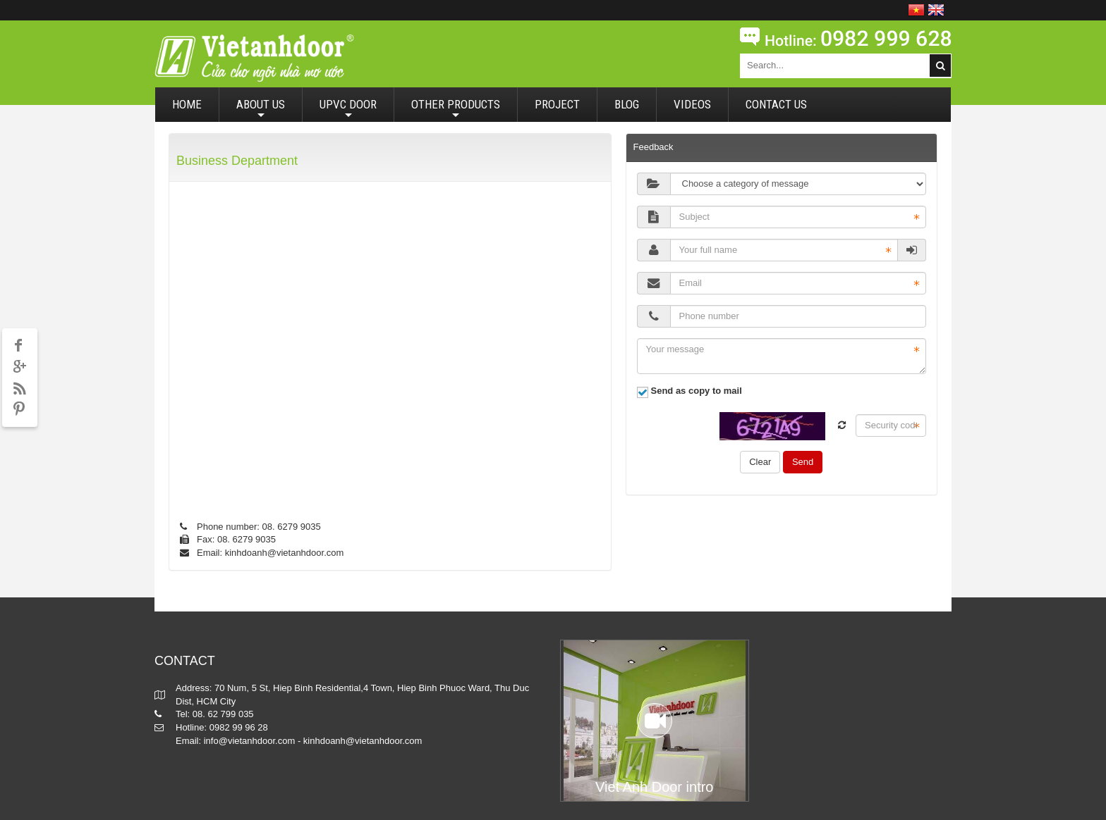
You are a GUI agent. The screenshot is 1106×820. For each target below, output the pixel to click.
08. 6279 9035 (291, 526)
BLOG (626, 104)
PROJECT (557, 104)
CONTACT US (776, 104)
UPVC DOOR (348, 109)
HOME (187, 104)
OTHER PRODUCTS (455, 109)
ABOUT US (260, 109)
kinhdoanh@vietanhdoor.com (284, 552)
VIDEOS (692, 104)
